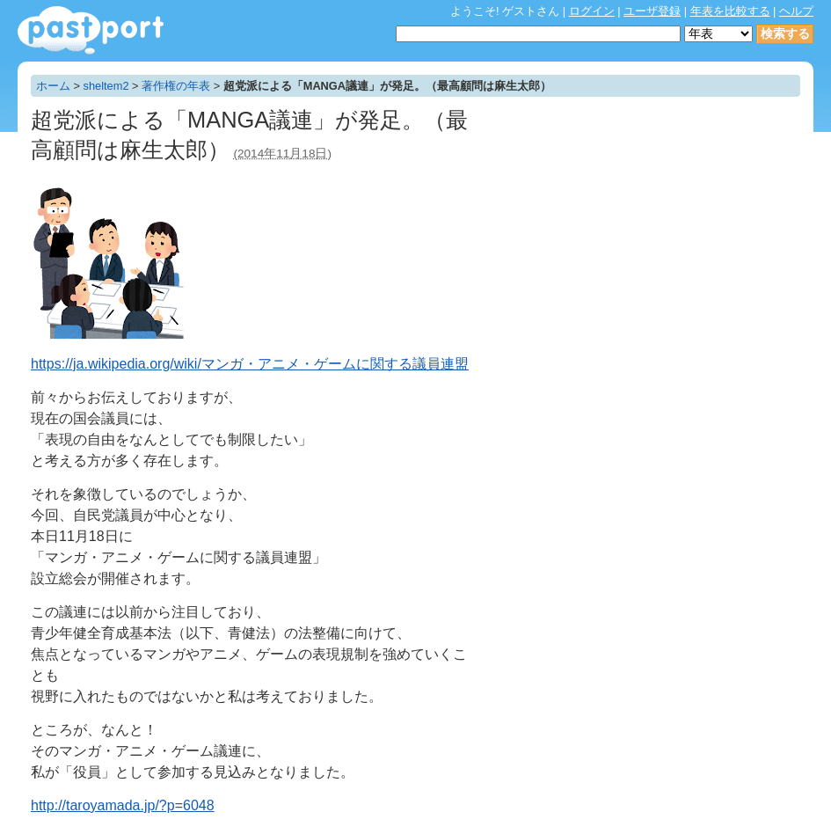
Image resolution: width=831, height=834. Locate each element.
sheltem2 (106, 85)
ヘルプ (796, 11)
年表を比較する (730, 11)
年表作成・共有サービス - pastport (91, 30)
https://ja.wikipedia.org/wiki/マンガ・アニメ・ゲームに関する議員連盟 (250, 363)
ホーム (53, 85)
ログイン (592, 11)
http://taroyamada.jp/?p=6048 (123, 805)
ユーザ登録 (652, 11)
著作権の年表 (176, 85)
